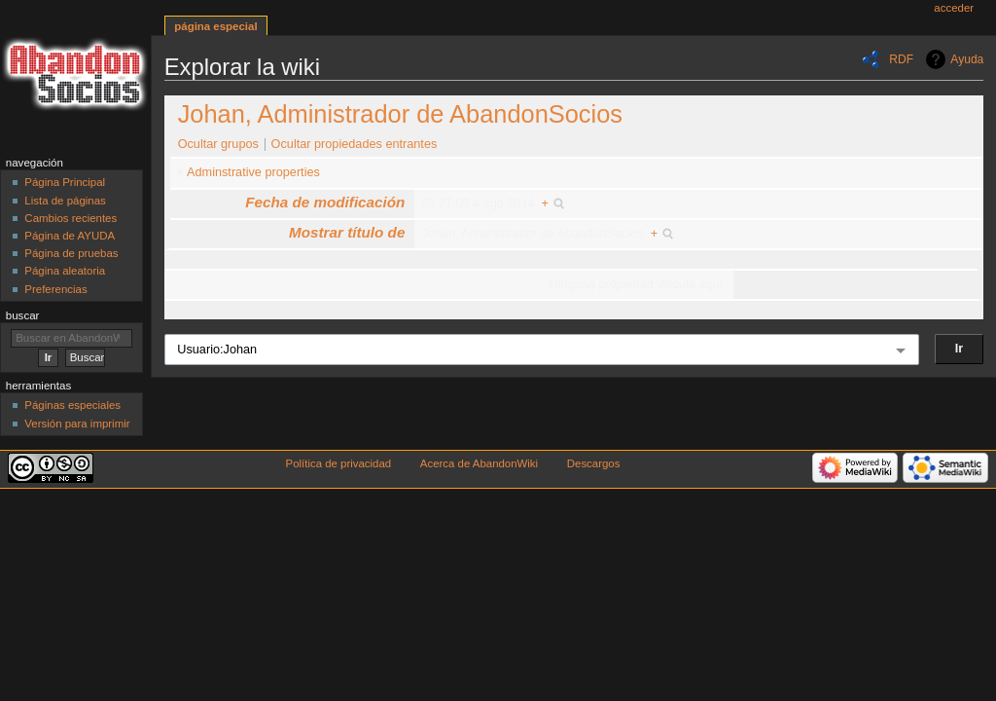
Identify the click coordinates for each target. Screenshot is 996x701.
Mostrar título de (347, 232)
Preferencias (55, 289)
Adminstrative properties (253, 172)
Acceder (954, 8)
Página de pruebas (71, 253)
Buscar (23, 315)
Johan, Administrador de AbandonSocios (400, 114)
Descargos (594, 463)
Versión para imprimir (76, 423)
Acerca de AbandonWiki (479, 463)
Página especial (215, 26)
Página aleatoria (64, 271)
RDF (901, 59)
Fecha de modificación (325, 202)
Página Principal (64, 182)
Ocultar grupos (218, 144)
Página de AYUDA (69, 235)
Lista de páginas (64, 200)
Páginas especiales (72, 405)
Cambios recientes (70, 218)
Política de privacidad (339, 463)
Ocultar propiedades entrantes (354, 144)
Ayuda (966, 59)
